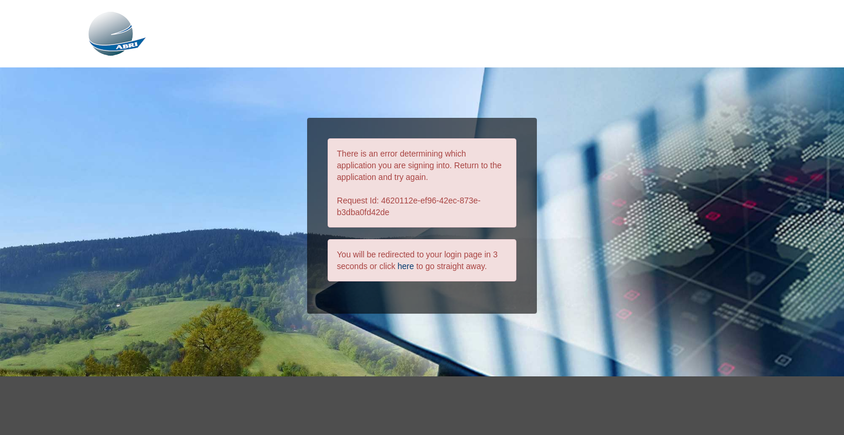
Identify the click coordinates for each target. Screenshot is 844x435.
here (405, 266)
